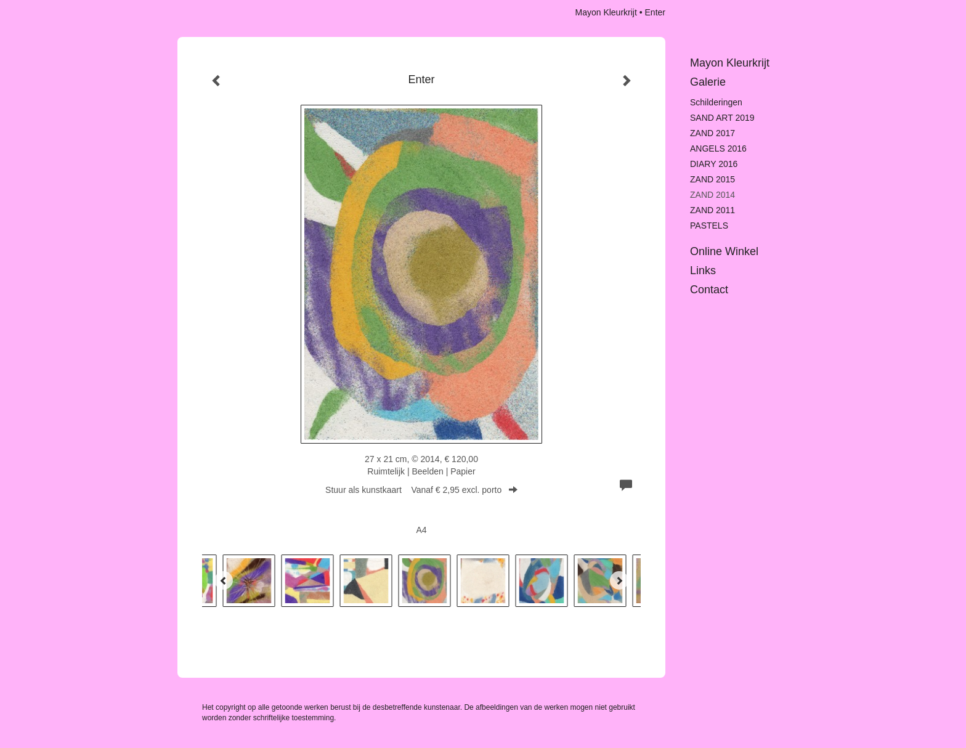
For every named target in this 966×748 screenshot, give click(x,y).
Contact (709, 289)
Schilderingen (716, 102)
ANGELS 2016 (718, 148)
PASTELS (709, 225)
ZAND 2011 (712, 210)
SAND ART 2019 (722, 118)
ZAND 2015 (712, 179)
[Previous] (223, 580)
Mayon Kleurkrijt (605, 12)
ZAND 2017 (712, 133)
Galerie (708, 82)
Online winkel (724, 251)
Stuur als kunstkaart (421, 490)
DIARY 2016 (713, 164)
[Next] (619, 580)
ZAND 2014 (712, 195)
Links (703, 270)
